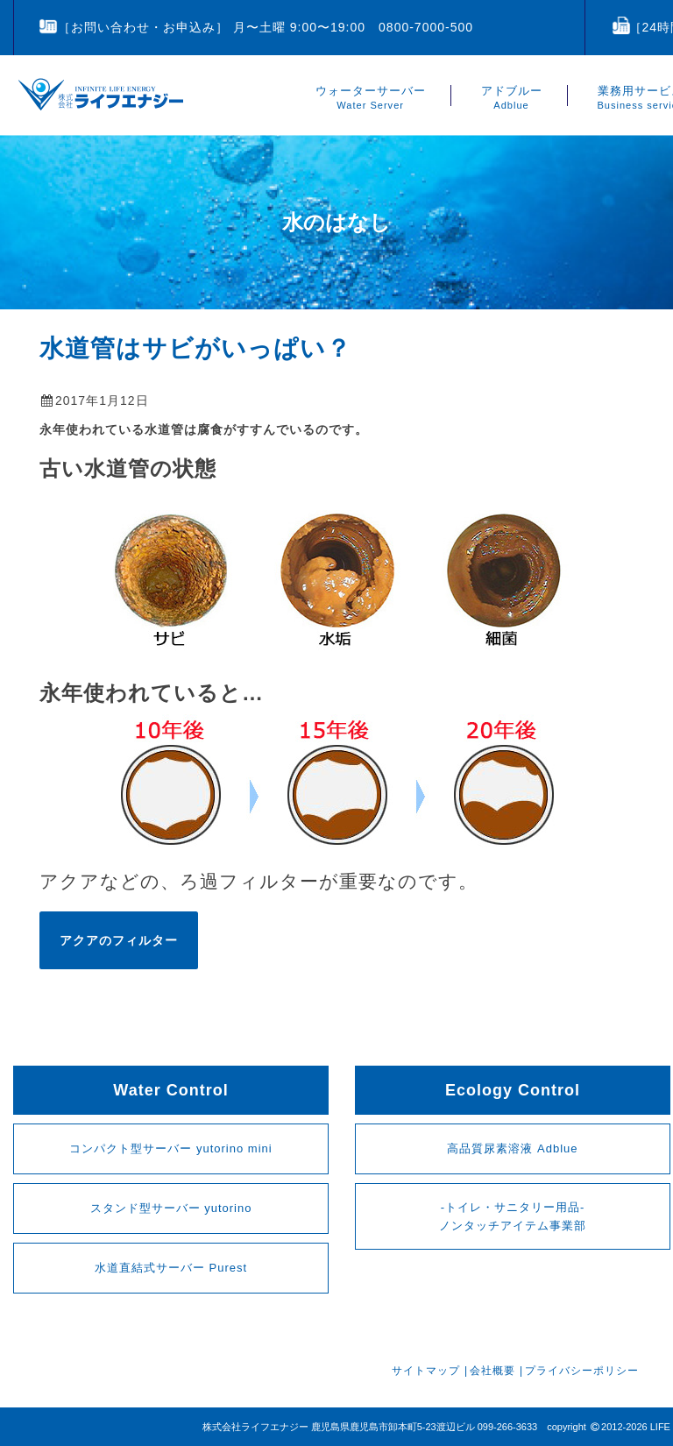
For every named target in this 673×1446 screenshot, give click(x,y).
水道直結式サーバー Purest (171, 1267)
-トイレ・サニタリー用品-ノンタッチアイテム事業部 (512, 1216)
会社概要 (492, 1370)
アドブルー (511, 97)
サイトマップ (426, 1370)
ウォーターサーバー (370, 97)
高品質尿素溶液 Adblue (512, 1148)
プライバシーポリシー (582, 1370)
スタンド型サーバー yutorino (171, 1208)
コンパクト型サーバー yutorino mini (170, 1148)
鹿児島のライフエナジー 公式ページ (100, 94)
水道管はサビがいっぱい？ (195, 348)
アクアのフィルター (119, 940)
